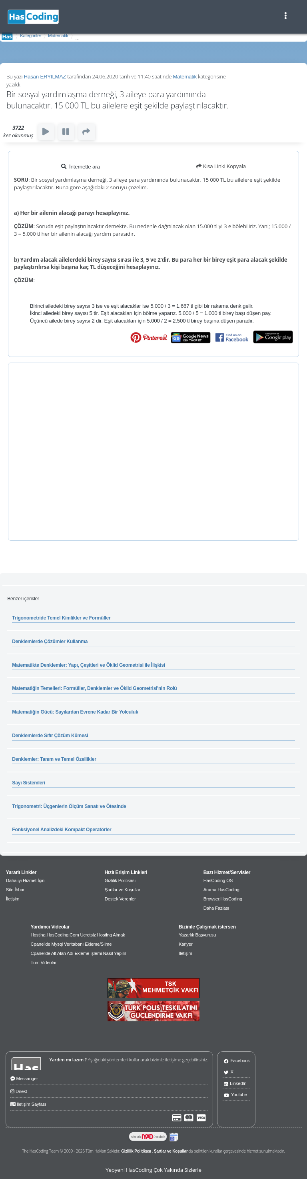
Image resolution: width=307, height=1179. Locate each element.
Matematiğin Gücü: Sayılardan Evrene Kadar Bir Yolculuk (75, 712)
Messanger (24, 1078)
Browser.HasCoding (222, 898)
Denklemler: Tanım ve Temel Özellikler (54, 759)
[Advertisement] (153, 451)
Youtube (235, 1094)
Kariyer (186, 944)
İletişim (13, 898)
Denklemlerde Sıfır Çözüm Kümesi (50, 735)
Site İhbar (15, 889)
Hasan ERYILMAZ (45, 77)
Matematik (58, 35)
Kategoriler (30, 35)
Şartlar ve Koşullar (122, 889)
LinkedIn (235, 1083)
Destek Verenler (120, 898)
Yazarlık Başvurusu (197, 934)
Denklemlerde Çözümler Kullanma (50, 641)
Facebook (237, 1060)
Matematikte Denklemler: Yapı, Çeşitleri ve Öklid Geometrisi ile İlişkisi (88, 665)
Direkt (18, 1090)
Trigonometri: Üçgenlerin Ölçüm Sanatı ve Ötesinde (69, 806)
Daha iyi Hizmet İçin (25, 880)
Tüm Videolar (43, 962)
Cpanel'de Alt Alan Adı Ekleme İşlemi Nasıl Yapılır (78, 953)
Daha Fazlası (216, 908)
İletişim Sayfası (28, 1103)
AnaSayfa (7, 36)
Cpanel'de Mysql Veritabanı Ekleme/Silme (71, 944)
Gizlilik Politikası (120, 880)
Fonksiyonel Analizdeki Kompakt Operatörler (61, 829)
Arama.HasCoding (221, 889)
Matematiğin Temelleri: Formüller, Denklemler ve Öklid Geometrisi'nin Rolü (94, 688)
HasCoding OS (218, 880)
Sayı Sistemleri (28, 783)
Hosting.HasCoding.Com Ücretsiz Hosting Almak (77, 934)
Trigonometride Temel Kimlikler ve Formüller (61, 618)
